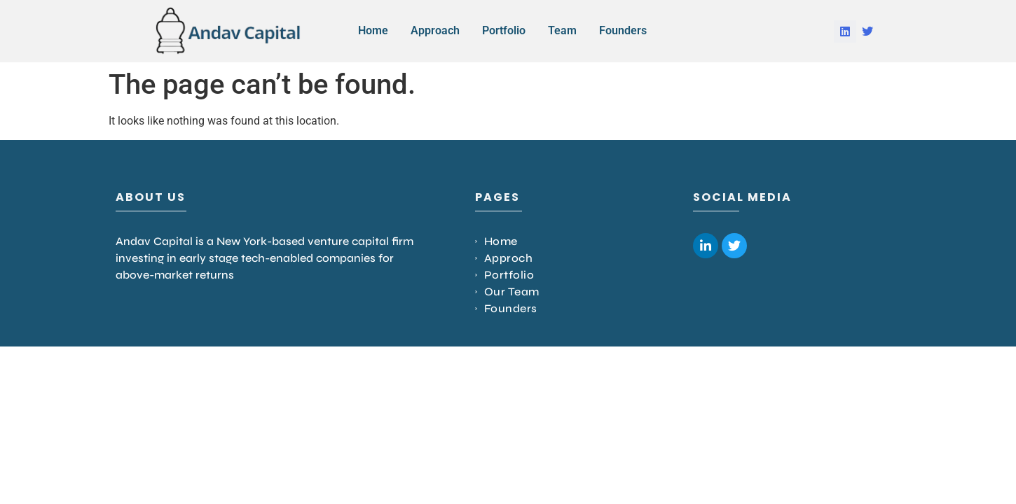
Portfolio (504, 30)
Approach (435, 30)
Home (373, 30)
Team (562, 30)
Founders (623, 30)
